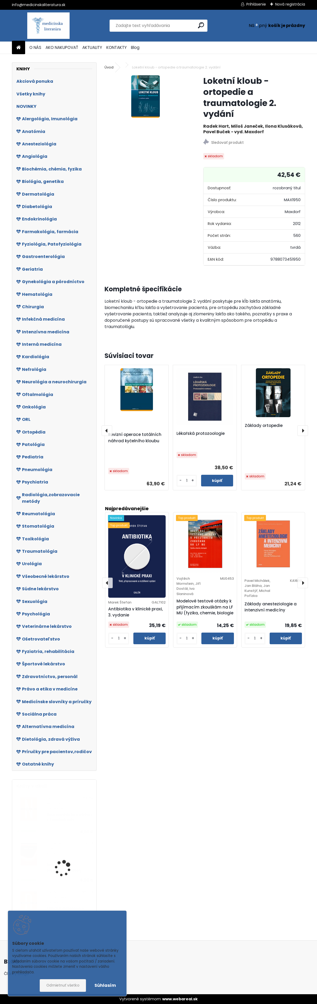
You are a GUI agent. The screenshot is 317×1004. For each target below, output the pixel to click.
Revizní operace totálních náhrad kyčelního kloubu (134, 438)
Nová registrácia (290, 4)
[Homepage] (18, 48)
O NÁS (35, 47)
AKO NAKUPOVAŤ (62, 47)
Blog (135, 47)
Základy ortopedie (264, 425)
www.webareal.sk (180, 999)
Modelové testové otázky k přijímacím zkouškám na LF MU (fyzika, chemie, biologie (204, 607)
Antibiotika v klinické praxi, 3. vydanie (135, 612)
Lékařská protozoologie (200, 433)
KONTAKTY (116, 47)
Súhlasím (105, 985)
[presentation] (107, 430)
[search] (201, 25)
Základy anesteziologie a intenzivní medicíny (270, 607)
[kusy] (186, 481)
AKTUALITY (92, 47)
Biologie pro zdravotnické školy (64, 868)
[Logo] (48, 25)
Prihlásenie (256, 4)
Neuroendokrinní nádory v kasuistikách (70, 817)
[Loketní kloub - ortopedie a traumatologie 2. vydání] (145, 96)
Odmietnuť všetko (62, 985)
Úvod (109, 67)
